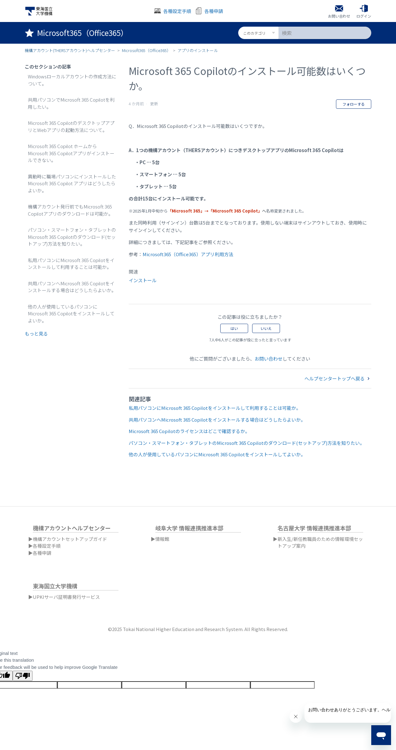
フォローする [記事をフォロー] (353, 104)
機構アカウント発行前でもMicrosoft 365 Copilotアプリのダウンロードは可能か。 (70, 210)
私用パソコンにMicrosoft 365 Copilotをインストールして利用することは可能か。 (71, 263)
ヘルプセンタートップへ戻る (337, 378)
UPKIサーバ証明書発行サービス (66, 597)
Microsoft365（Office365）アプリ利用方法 (188, 254)
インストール (143, 280)
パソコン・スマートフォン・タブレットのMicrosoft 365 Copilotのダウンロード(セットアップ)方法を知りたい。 (72, 236)
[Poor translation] (22, 676)
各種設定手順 (47, 545)
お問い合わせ (268, 358)
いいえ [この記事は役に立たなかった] (266, 328)
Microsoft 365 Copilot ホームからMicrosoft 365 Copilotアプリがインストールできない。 (71, 153)
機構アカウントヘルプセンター (72, 528)
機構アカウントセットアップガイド (70, 539)
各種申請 (42, 553)
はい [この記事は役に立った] (234, 328)
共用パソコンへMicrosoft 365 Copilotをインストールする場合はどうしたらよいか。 (72, 287)
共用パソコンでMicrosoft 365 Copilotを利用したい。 (71, 103)
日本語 (368, 513)
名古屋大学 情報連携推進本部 (314, 528)
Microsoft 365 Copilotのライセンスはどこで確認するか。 (189, 431)
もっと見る (36, 333)
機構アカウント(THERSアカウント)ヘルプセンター (70, 50)
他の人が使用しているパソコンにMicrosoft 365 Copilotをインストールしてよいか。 (71, 313)
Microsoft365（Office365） (146, 50)
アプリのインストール (198, 50)
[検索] (324, 33)
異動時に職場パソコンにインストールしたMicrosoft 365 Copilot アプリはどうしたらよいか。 (72, 183)
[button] (363, 11)
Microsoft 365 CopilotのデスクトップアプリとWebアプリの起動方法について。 (71, 126)
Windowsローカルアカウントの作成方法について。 (72, 80)
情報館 (162, 539)
